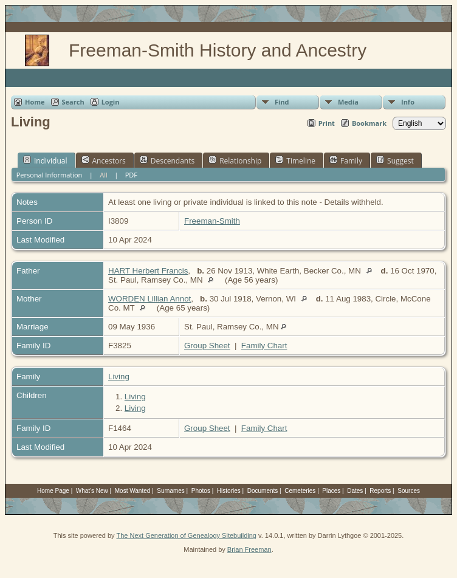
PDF (131, 174)
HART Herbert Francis (148, 270)
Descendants (167, 160)
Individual (45, 160)
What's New (92, 490)
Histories (229, 490)
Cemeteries (299, 490)
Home (35, 101)
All (104, 174)
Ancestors (103, 160)
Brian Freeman (249, 549)
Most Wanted (133, 490)
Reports (380, 490)
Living (118, 376)
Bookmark (369, 123)
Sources (408, 490)
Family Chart (264, 345)
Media (348, 101)
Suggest (395, 160)
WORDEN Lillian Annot (149, 298)
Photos (200, 490)
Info (407, 101)
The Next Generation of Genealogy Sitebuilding (186, 535)
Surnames (171, 490)
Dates (355, 490)
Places (331, 490)
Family (345, 160)
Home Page (53, 490)
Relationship (234, 160)
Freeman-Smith (212, 220)
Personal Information (49, 174)
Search (73, 101)
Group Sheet (207, 345)
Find (282, 101)
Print (326, 123)
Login (110, 101)
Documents (262, 490)
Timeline (295, 160)
